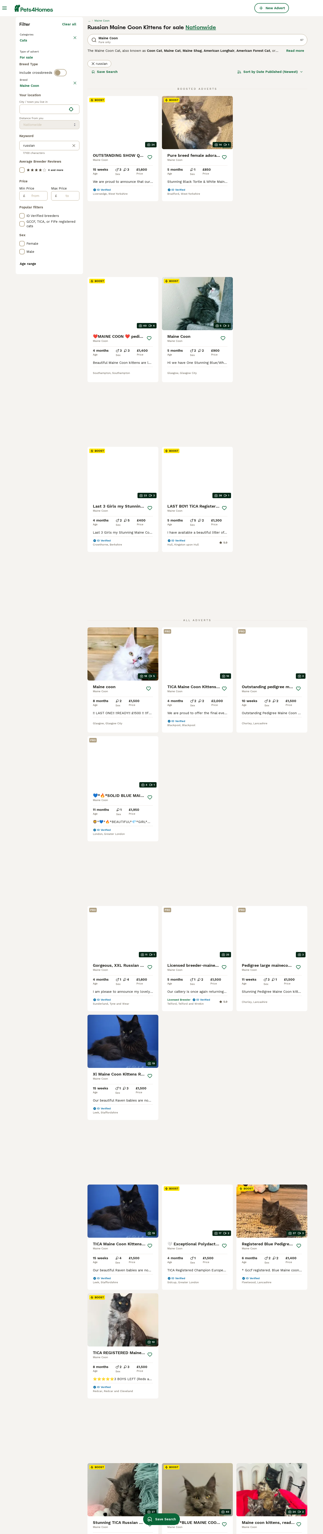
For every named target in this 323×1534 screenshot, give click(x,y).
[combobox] (43, 310)
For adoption (56, 146)
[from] (36, 397)
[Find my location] (71, 310)
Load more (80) (63, 286)
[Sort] (270, 152)
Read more (295, 131)
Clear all (69, 105)
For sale (30, 146)
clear (72, 183)
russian (99, 144)
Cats (24, 126)
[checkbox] (21, 204)
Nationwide (201, 108)
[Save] (150, 237)
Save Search (105, 153)
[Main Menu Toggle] (4, 8)
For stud (30, 157)
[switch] (60, 174)
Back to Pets (31, 115)
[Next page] (218, 1250)
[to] (68, 397)
